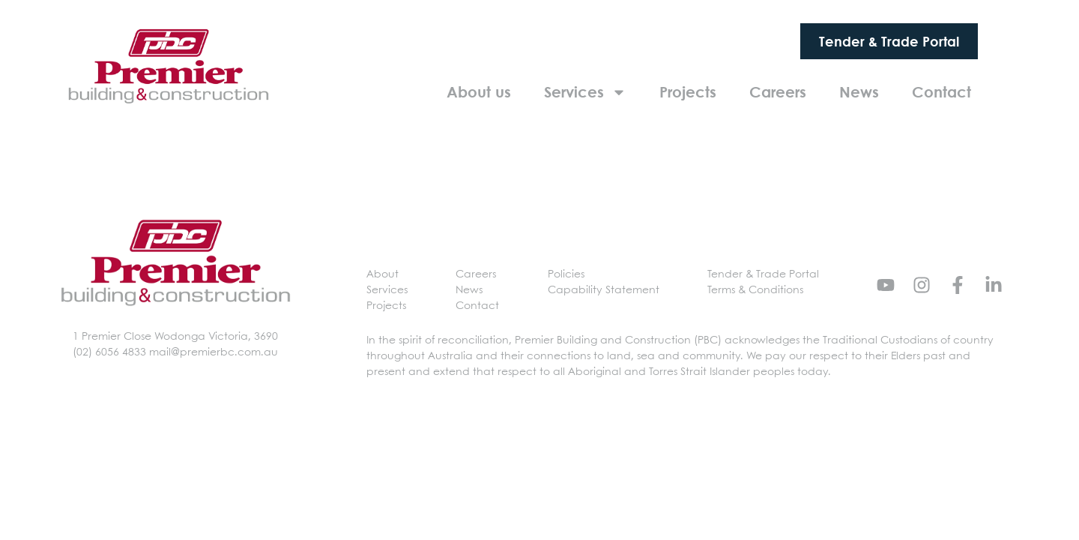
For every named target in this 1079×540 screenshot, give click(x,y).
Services (585, 92)
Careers (777, 91)
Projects (687, 91)
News (859, 91)
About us (479, 91)
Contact (941, 91)
